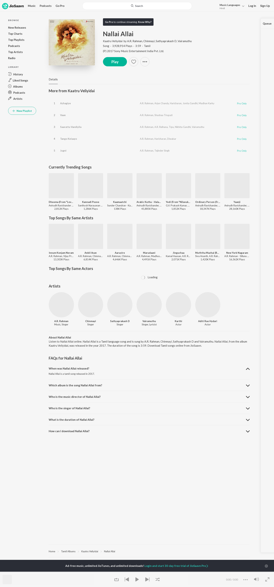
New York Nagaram (237, 252)
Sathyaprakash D (166, 41)
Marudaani (149, 252)
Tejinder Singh (162, 150)
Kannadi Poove (90, 201)
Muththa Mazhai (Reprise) (207, 252)
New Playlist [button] (22, 110)
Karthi (178, 321)
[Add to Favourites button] (133, 61)
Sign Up (265, 5)
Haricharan (176, 103)
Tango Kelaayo (68, 138)
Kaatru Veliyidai (113, 41)
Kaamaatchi (120, 201)
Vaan (63, 115)
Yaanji (237, 201)
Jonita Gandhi (190, 103)
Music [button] (32, 5)
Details (53, 79)
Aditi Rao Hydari (207, 321)
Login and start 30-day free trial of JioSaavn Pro (176, 565)
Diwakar (171, 138)
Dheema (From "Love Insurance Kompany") (61, 201)
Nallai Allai (109, 551)
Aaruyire (120, 252)
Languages (230, 4)
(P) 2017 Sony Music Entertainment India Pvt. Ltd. (133, 51)
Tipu (171, 126)
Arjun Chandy (161, 103)
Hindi (222, 8)
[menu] (231, 6)
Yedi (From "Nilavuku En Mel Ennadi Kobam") (178, 201)
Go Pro (60, 5)
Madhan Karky (206, 103)
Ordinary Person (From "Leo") (207, 201)
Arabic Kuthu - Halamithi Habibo (149, 201)
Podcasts (45, 5)
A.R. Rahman (134, 41)
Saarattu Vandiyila (70, 126)
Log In (252, 5)
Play (115, 61)
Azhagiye (65, 103)
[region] (149, 551)
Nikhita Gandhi (183, 126)
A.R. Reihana (161, 126)
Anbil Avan (91, 252)
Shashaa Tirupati (163, 115)
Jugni (63, 150)
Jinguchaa (178, 252)
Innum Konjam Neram (61, 252)
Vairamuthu (185, 41)
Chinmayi (149, 41)
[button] (144, 61)
